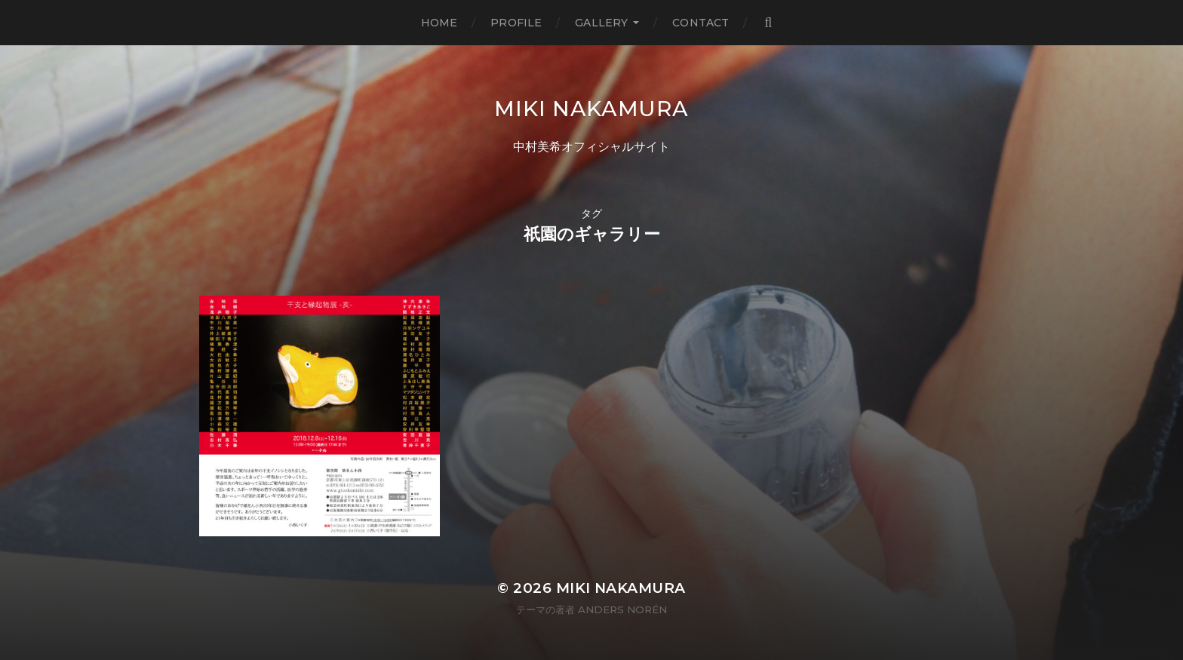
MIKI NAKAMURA (591, 108)
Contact (700, 22)
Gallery (601, 22)
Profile (516, 22)
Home (439, 22)
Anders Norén (622, 609)
